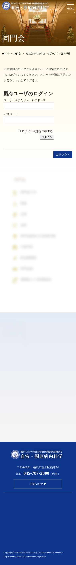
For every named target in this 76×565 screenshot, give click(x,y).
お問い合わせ (38, 484)
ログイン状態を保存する (37, 131)
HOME (5, 53)
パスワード (11, 114)
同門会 (17, 53)
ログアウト (63, 155)
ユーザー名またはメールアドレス (25, 100)
